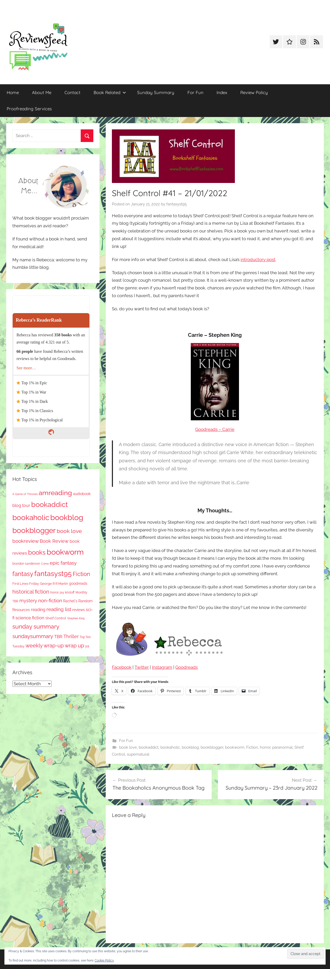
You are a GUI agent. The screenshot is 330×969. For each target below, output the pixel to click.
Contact (72, 92)
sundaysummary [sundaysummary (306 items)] (32, 636)
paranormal (282, 747)
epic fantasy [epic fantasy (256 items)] (63, 563)
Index (222, 92)
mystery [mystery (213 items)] (28, 600)
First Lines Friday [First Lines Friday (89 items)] (25, 584)
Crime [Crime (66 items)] (45, 563)
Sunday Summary (155, 92)
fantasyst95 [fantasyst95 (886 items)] (53, 574)
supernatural (138, 754)
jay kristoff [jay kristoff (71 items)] (67, 592)
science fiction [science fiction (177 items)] (29, 617)
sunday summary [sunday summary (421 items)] (35, 626)
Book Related (110, 92)
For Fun (195, 92)
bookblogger (212, 747)
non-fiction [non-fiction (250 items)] (50, 601)
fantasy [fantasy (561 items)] (22, 574)
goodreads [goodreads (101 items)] (78, 583)
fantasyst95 (176, 204)
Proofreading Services (29, 108)
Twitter (142, 667)
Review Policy (254, 92)
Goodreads (186, 667)
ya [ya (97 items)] (87, 646)
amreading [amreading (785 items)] (55, 493)
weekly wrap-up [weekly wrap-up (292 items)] (45, 645)
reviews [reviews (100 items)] (78, 610)
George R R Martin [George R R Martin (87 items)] (54, 584)
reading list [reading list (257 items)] (58, 609)
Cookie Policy (104, 960)
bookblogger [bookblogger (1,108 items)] (34, 530)
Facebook (121, 667)
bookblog (190, 747)
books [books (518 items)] (37, 552)
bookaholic (170, 747)
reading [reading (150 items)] (38, 609)
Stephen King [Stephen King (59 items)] (76, 618)
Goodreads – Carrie (214, 429)
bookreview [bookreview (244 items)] (25, 541)
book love (128, 747)
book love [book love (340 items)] (69, 531)
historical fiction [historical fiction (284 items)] (30, 592)
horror (265, 747)
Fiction (252, 747)
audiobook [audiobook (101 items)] (81, 494)
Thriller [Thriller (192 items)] (71, 636)
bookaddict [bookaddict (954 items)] (49, 504)
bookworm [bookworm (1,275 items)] (65, 552)
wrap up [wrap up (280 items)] (74, 645)
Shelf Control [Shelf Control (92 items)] (55, 618)
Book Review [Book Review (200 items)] (54, 541)
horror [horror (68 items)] (54, 592)
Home (13, 92)
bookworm (234, 747)
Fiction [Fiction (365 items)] (81, 574)
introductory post (258, 259)
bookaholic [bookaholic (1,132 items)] (30, 517)
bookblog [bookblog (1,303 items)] (66, 517)
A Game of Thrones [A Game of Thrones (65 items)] (25, 494)
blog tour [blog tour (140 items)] (21, 505)
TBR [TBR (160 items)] (58, 636)
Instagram (162, 667)
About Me (41, 92)
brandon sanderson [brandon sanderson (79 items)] (26, 563)
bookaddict (149, 747)
